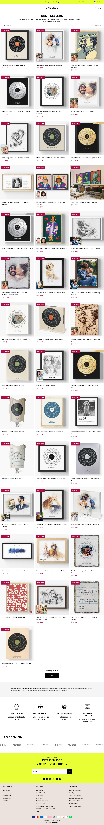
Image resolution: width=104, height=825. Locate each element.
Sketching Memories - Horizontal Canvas (85, 248)
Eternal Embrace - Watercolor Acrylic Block (86, 524)
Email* (35, 771)
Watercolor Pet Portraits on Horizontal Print (51, 571)
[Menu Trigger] (4, 8)
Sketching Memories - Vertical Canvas (15, 158)
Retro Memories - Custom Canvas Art (49, 432)
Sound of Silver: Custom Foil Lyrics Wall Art (16, 111)
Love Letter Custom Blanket (11, 478)
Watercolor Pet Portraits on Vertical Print (50, 293)
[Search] (96, 8)
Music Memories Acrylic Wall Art (13, 385)
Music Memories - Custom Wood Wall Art (16, 664)
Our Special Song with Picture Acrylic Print (16, 339)
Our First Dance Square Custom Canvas (50, 478)
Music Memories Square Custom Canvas (50, 158)
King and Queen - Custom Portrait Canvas (51, 248)
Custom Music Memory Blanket (13, 432)
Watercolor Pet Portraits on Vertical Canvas (51, 524)
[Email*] (49, 771)
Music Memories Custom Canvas (13, 65)
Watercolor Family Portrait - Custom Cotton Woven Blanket (15, 294)
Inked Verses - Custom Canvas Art (14, 617)
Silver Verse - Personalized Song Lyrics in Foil (17, 248)
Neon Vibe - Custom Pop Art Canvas (84, 202)
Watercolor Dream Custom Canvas (49, 65)
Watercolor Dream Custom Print (82, 111)
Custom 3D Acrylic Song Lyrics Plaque (49, 339)
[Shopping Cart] (99, 8)
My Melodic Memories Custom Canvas (15, 571)
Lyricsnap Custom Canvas (45, 385)
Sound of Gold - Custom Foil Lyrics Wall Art (86, 158)
